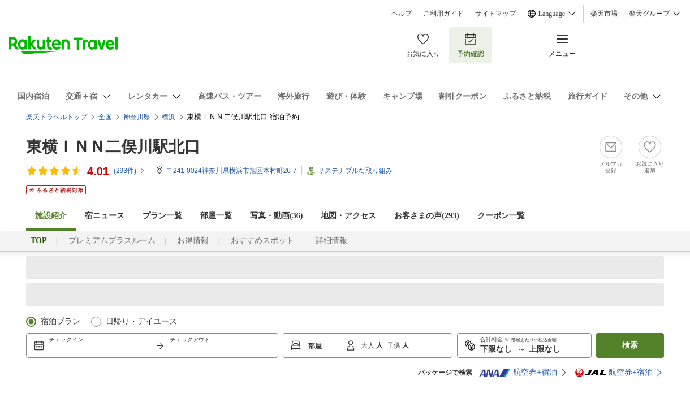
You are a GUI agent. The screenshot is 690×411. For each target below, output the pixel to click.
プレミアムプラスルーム (112, 240)
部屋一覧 (216, 215)
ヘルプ (401, 14)
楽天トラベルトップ (56, 117)
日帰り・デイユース (141, 321)
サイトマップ (495, 14)
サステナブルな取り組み (355, 171)
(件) (129, 170)
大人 (368, 345)
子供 (394, 345)
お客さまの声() (426, 215)
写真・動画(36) (276, 215)
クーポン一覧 (501, 215)
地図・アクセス (348, 215)
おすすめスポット (262, 240)
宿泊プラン (60, 321)
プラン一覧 (162, 215)
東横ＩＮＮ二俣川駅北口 (113, 146)
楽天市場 (604, 14)
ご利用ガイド (443, 14)
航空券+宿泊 (518, 372)
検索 (630, 345)
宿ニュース (104, 215)
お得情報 (193, 240)
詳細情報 (331, 240)
